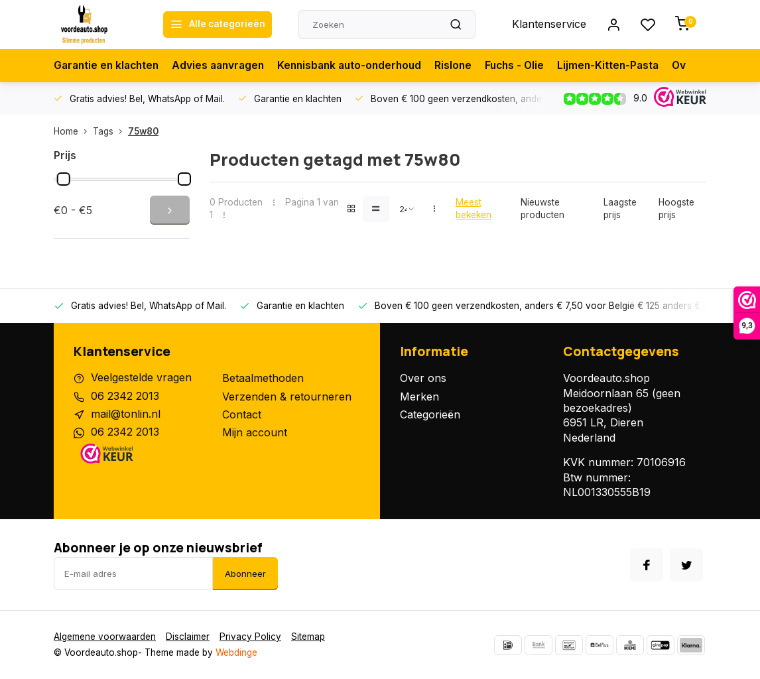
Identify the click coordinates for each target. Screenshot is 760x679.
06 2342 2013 (125, 396)
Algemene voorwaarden (105, 636)
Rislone (468, 65)
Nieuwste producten (542, 208)
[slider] (63, 179)
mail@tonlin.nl (125, 414)
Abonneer (245, 573)
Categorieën (430, 414)
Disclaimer (188, 636)
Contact (241, 414)
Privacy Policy (250, 636)
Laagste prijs (620, 208)
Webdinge (236, 652)
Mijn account (254, 432)
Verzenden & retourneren (286, 396)
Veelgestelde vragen (141, 378)
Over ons (423, 378)
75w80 (143, 131)
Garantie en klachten (109, 65)
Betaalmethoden (263, 378)
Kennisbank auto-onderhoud (361, 65)
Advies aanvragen (225, 65)
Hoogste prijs (676, 208)
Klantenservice (549, 24)
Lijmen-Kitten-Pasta (627, 65)
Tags (110, 131)
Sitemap (308, 636)
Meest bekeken (473, 208)
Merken (419, 396)
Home (73, 131)
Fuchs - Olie (531, 65)
